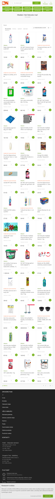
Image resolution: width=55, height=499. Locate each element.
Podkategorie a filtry (39, 27)
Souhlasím (48, 496)
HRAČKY (7, 10)
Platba (3, 424)
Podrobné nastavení (35, 496)
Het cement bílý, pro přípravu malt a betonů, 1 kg (44, 347)
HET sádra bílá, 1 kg (9, 373)
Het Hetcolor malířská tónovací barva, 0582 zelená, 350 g (10, 347)
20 (50, 385)
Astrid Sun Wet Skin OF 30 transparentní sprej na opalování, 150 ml (43, 292)
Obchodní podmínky (7, 414)
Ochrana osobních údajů (8, 417)
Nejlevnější (25, 28)
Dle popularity (8, 28)
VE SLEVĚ (7, 7)
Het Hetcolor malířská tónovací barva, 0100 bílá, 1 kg (43, 129)
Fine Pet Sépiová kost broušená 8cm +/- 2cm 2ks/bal (43, 184)
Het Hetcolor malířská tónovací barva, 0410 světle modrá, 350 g (27, 237)
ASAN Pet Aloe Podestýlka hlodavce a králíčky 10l (27, 156)
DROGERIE (17, 7)
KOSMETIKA (27, 7)
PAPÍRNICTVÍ (48, 7)
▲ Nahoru (4, 385)
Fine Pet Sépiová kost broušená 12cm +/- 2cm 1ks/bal (10, 157)
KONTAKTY (5, 437)
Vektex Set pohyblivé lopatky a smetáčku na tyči (27, 319)
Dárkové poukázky (6, 430)
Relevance (7, 30)
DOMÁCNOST (17, 10)
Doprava (4, 421)
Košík (51, 3)
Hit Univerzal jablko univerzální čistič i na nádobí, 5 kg (9, 102)
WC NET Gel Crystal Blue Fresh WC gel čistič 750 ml (44, 102)
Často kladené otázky (7, 427)
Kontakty (4, 401)
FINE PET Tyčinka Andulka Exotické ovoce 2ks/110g (27, 292)
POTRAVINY (38, 10)
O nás (3, 398)
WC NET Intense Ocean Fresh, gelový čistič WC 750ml (27, 49)
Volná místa (5, 407)
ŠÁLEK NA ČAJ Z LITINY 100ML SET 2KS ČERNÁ (44, 319)
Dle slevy (14, 28)
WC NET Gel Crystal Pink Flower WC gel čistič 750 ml (27, 184)
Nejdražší (20, 28)
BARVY (47, 10)
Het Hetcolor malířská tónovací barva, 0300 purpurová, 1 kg (27, 347)
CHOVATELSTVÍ (37, 7)
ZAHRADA (27, 10)
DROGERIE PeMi (7, 392)
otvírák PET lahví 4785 (10, 182)
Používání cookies (6, 433)
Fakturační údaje (6, 404)
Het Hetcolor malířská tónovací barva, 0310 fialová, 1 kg (43, 237)
